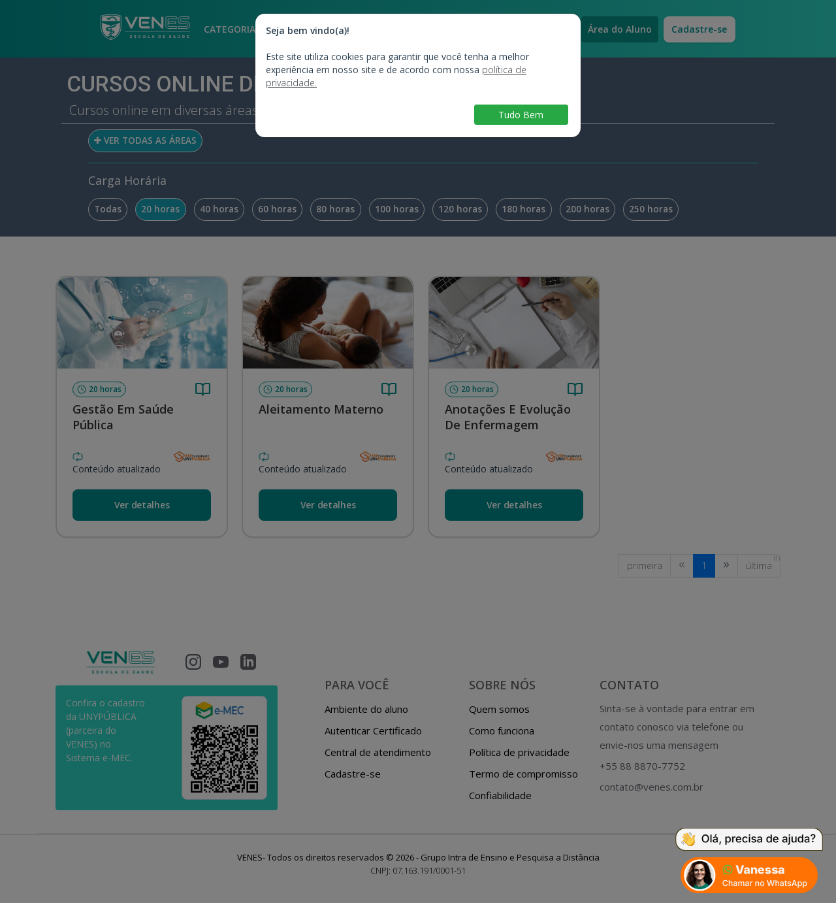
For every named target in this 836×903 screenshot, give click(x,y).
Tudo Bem (520, 114)
